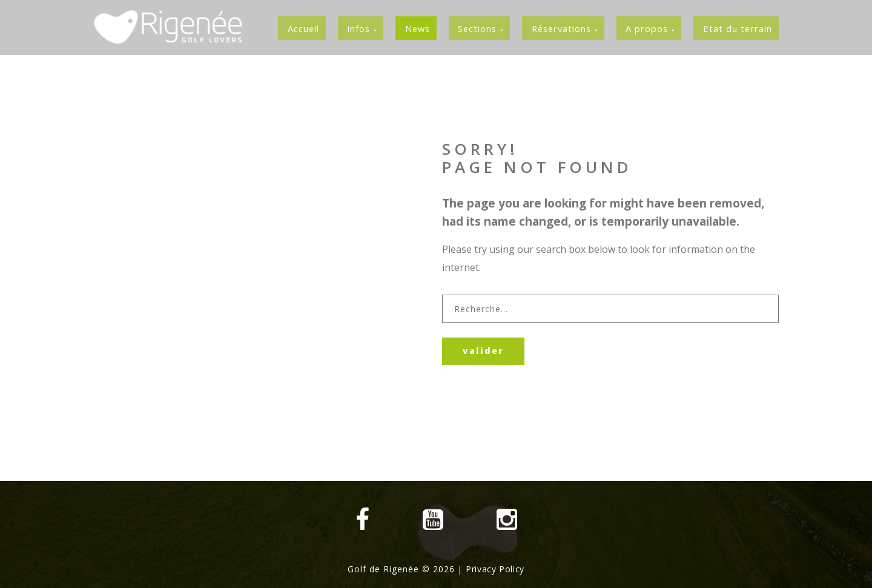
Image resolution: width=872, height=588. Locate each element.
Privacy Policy (495, 569)
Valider (487, 352)
